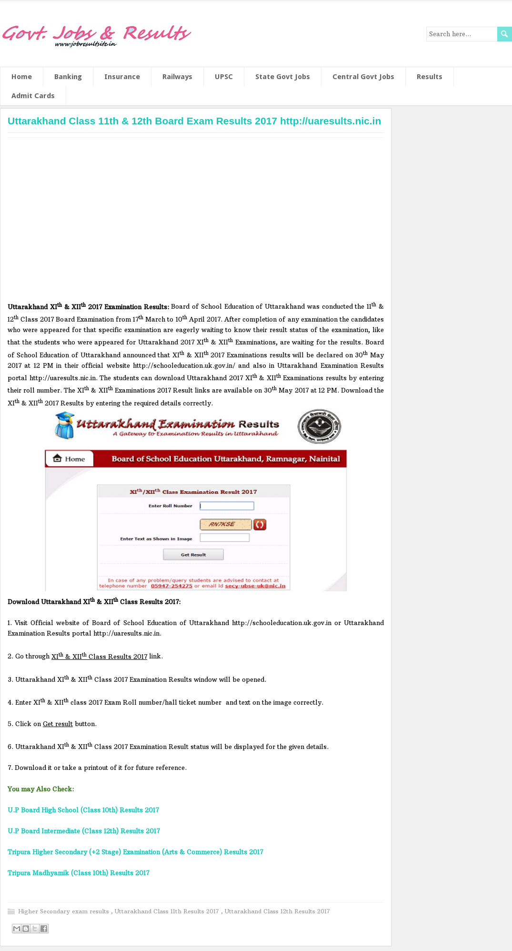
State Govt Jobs (282, 76)
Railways (177, 76)
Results (429, 76)
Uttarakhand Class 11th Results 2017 (168, 911)
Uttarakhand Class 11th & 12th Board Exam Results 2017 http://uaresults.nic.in (194, 120)
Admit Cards (33, 95)
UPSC (224, 76)
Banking (68, 76)
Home (21, 76)
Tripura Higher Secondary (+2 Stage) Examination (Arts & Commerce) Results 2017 (135, 852)
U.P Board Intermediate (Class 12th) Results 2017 (84, 831)
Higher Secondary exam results (64, 911)
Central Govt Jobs (363, 76)
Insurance (122, 76)
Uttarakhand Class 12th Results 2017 (277, 911)
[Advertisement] (196, 222)
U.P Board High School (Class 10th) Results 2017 (83, 810)
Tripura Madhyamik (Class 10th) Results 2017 (78, 873)
